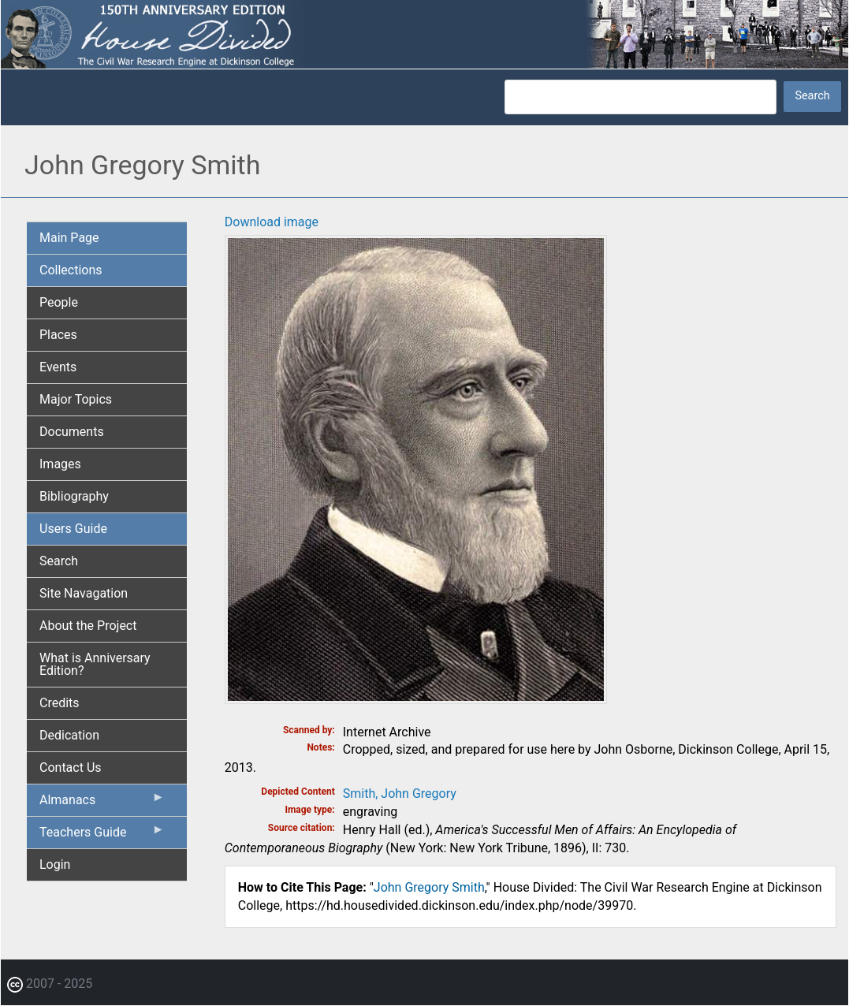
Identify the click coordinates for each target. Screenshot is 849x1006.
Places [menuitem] (58, 334)
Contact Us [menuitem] (70, 767)
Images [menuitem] (60, 463)
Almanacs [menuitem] (102, 803)
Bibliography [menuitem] (74, 496)
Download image (271, 221)
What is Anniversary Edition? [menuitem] (95, 664)
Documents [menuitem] (71, 431)
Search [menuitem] (58, 560)
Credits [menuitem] (59, 702)
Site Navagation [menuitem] (83, 593)
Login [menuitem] (54, 864)
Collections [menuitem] (70, 270)
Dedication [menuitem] (69, 735)
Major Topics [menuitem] (75, 399)
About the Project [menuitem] (87, 625)
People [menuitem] (58, 302)
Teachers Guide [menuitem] (102, 835)
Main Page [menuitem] (69, 237)
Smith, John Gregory (399, 793)
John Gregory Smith (429, 887)
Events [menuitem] (57, 367)
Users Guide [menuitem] (73, 528)
